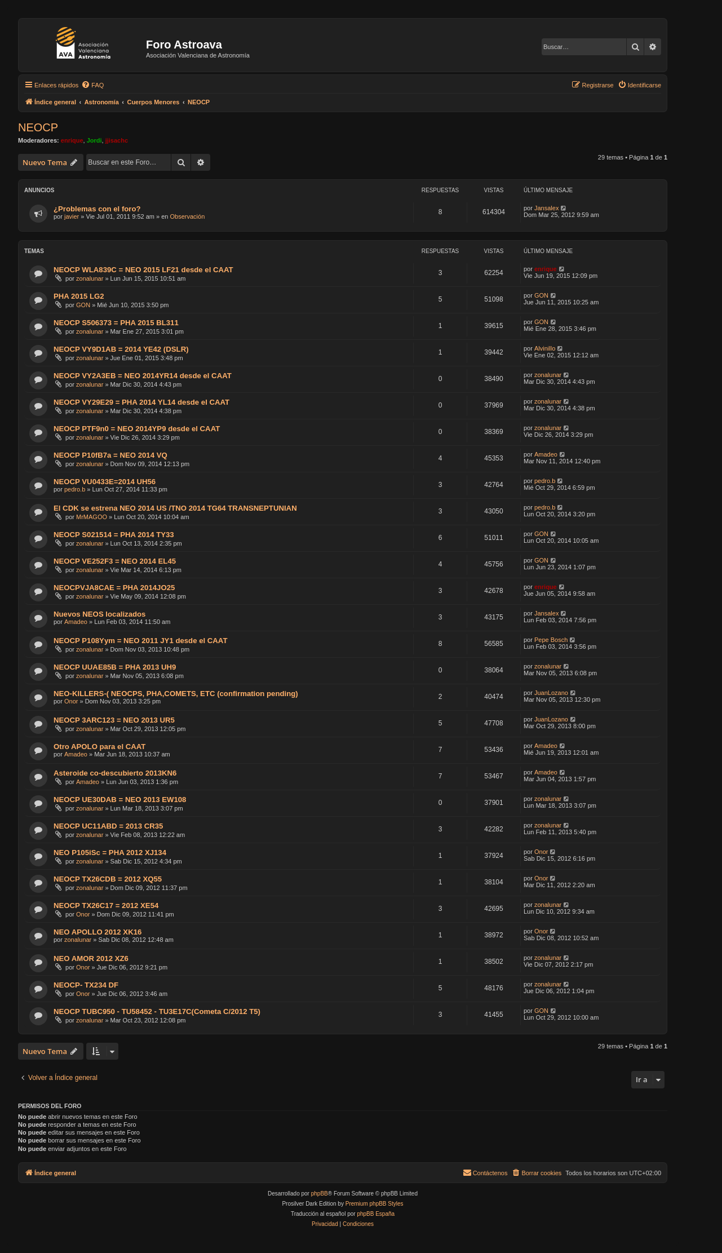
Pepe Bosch (551, 639)
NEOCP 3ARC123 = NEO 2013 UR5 (114, 720)
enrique (72, 140)
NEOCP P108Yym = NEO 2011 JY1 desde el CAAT (140, 640)
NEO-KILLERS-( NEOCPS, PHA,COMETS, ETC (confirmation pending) (176, 693)
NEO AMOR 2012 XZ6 (91, 958)
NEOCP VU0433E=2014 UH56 (105, 481)
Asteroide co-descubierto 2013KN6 (115, 773)
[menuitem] (92, 85)
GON (83, 305)
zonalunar (89, 278)
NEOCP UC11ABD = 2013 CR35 (108, 826)
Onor (71, 701)
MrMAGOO (91, 516)
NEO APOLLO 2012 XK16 (97, 932)
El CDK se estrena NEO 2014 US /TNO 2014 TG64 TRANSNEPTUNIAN (175, 508)
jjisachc (116, 140)
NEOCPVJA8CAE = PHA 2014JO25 (114, 587)
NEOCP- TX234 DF (86, 985)
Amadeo (545, 454)
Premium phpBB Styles (375, 1204)
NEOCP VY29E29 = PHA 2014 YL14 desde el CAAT (141, 402)
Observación (187, 216)
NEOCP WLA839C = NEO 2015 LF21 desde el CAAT (143, 269)
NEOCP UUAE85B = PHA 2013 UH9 (115, 667)
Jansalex (546, 208)
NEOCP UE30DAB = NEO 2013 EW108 (120, 799)
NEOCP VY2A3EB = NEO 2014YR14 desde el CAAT (143, 375)
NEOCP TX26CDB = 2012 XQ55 (108, 879)
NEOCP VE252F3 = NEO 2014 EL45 (115, 561)
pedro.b (74, 489)
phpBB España (376, 1214)
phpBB (319, 1193)
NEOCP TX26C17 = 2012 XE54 (106, 905)
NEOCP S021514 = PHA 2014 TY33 (114, 534)
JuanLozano (551, 692)
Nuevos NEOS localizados (99, 614)
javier (71, 216)
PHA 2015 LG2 (79, 296)
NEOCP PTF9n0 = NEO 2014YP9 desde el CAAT (137, 428)
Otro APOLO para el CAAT (99, 746)
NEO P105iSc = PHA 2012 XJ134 (110, 852)
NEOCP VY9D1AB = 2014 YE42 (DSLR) (121, 349)
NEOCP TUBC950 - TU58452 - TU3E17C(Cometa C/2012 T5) (157, 1011)
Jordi (94, 140)
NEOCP (38, 127)
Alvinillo (544, 348)
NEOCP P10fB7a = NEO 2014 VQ (110, 455)
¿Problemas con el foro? (97, 209)
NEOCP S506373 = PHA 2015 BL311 (116, 322)
